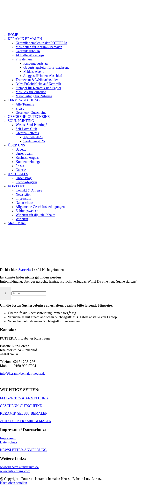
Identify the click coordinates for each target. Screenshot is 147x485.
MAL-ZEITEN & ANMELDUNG (24, 398)
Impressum (8, 438)
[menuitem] (77, 35)
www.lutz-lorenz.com (15, 471)
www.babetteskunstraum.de (19, 467)
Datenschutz (8, 442)
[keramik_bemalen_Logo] (29, 18)
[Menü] (17, 223)
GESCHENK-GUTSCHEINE (21, 406)
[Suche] (28, 293)
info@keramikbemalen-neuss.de (22, 373)
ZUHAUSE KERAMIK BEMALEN (25, 421)
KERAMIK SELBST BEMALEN (24, 413)
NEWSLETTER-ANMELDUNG (23, 450)
